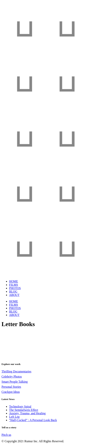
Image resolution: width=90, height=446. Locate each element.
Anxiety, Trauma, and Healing (27, 413)
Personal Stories (11, 386)
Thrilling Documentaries (16, 371)
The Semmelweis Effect (23, 410)
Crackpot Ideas (11, 391)
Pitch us (6, 434)
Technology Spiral (20, 406)
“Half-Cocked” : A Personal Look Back (33, 420)
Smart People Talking (15, 381)
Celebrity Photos (12, 376)
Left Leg (14, 416)
